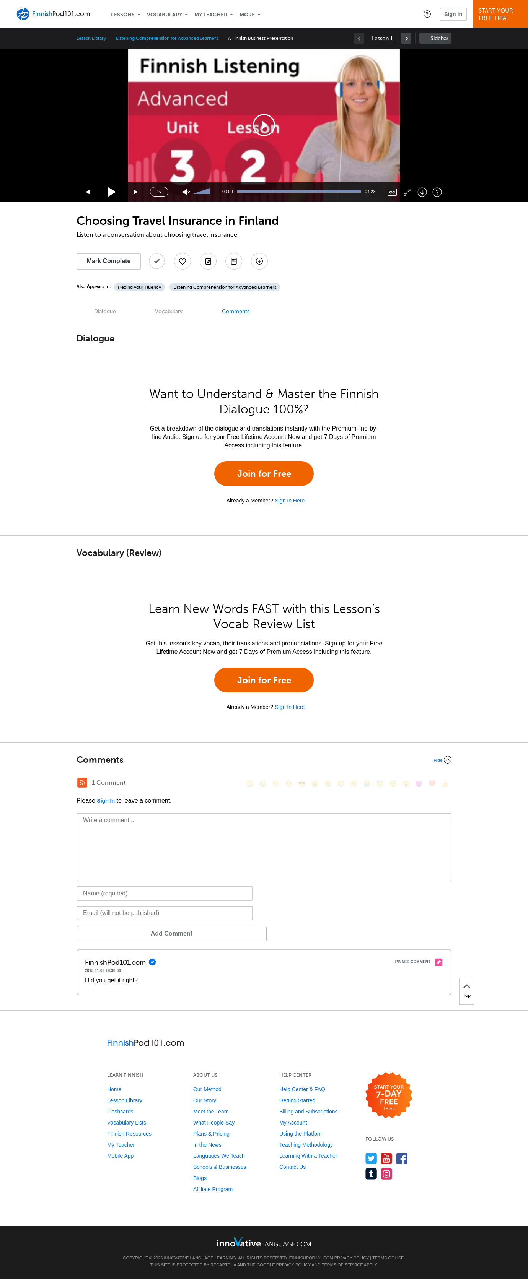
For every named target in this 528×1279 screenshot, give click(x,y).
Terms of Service (342, 1265)
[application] (264, 125)
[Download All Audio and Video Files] (259, 261)
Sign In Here (290, 500)
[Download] (422, 192)
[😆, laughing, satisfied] (327, 784)
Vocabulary (164, 14)
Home (114, 1089)
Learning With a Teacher (308, 1156)
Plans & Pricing (211, 1134)
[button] (427, 14)
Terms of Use (388, 1258)
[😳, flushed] (262, 784)
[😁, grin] (275, 784)
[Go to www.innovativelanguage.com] (264, 1242)
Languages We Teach (219, 1156)
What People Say (214, 1123)
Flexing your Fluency (139, 287)
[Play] (112, 192)
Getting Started (297, 1100)
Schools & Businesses (219, 1167)
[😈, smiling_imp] (418, 784)
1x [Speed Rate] (159, 192)
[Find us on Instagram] (387, 1174)
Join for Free (264, 473)
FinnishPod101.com (311, 1258)
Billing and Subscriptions (308, 1111)
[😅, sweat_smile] (340, 784)
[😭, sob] (366, 784)
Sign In (453, 14)
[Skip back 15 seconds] (88, 192)
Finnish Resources (129, 1134)
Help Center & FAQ (302, 1089)
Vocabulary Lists (126, 1123)
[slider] (202, 192)
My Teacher (210, 14)
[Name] (165, 893)
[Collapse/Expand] (264, 759)
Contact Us (292, 1167)
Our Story (204, 1100)
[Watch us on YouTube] (387, 1158)
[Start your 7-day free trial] (388, 1095)
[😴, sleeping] (392, 784)
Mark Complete (109, 261)
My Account (293, 1123)
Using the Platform (301, 1134)
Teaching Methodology (306, 1145)
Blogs (200, 1178)
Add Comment (116, 933)
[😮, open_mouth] (405, 784)
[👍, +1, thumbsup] (444, 784)
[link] (406, 38)
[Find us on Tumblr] (371, 1174)
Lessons (123, 14)
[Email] (165, 913)
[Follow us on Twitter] (371, 1158)
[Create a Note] (208, 261)
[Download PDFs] (233, 261)
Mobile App (120, 1156)
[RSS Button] (82, 782)
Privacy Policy (351, 1258)
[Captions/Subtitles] (392, 192)
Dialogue (105, 311)
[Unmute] (186, 192)
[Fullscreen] (407, 192)
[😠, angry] (314, 784)
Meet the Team (210, 1111)
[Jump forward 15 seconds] (136, 192)
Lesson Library (91, 38)
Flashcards (120, 1111)
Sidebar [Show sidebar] (439, 38)
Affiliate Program (213, 1189)
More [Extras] (247, 14)
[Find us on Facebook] (402, 1158)
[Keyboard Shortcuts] (437, 192)
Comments (235, 311)
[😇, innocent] (379, 784)
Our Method (207, 1089)
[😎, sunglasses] (301, 784)
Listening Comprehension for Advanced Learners (167, 38)
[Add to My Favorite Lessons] (182, 261)
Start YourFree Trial (501, 14)
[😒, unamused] (288, 784)
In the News (207, 1145)
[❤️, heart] (431, 784)
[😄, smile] (249, 784)
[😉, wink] (353, 784)
